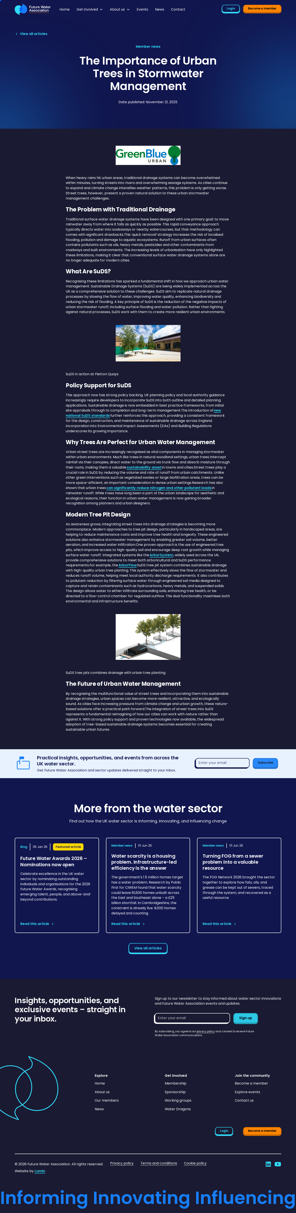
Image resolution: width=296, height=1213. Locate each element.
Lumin (40, 1171)
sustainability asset (144, 467)
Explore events (247, 1091)
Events (142, 9)
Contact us (244, 1100)
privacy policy (206, 1031)
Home (64, 9)
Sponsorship (175, 1091)
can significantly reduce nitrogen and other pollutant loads (159, 487)
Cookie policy (195, 1163)
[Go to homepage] (33, 9)
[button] (89, 9)
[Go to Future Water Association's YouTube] (277, 1164)
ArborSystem (161, 555)
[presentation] (188, 1045)
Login (231, 8)
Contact (178, 9)
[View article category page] (148, 46)
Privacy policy (122, 1163)
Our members (107, 1100)
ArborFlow (127, 565)
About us (102, 1091)
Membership (175, 1083)
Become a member (262, 8)
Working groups (178, 1100)
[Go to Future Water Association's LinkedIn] (268, 1164)
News (159, 9)
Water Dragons (178, 1109)
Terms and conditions (159, 1163)
